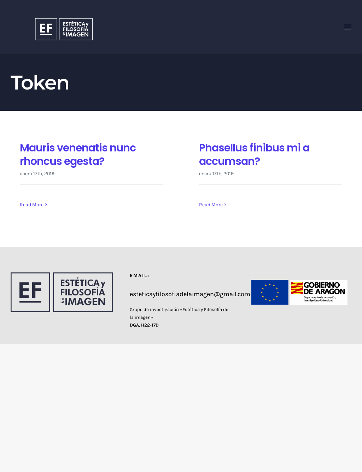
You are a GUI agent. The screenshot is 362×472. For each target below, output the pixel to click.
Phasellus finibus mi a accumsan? (254, 154)
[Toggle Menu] (347, 27)
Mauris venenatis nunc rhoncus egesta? (78, 154)
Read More (31, 205)
